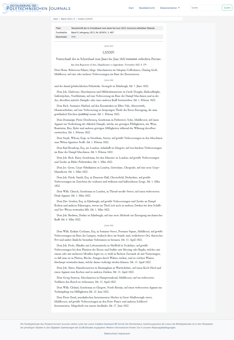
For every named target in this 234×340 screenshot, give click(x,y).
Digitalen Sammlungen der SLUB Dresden (72, 327)
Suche (227, 7)
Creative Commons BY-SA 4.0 (109, 323)
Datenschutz (110, 333)
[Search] (205, 7)
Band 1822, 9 (68, 18)
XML (73, 36)
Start (131, 8)
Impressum (124, 333)
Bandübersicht (147, 8)
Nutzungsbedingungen (163, 327)
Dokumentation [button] (169, 8)
